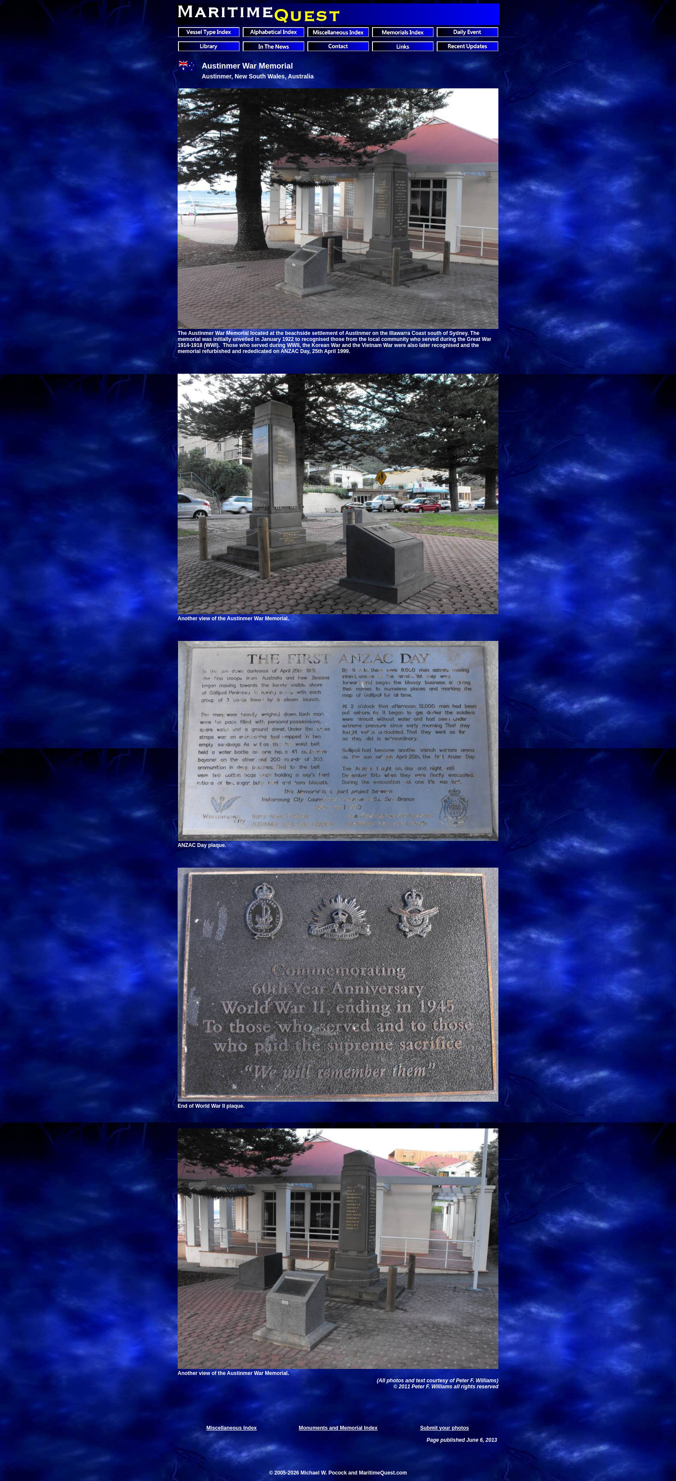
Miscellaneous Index (232, 1428)
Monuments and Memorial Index (338, 1428)
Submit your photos (444, 1428)
